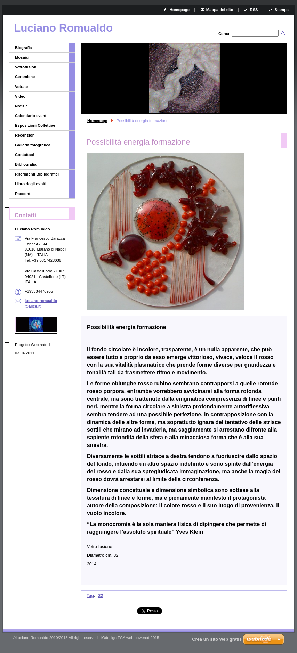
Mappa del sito (219, 10)
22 (100, 595)
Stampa (282, 10)
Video (20, 96)
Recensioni (25, 135)
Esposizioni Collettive (35, 125)
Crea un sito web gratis (217, 639)
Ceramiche (25, 77)
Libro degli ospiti (30, 184)
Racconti (23, 193)
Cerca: (224, 34)
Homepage (97, 121)
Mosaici (22, 57)
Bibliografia (26, 164)
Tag (90, 595)
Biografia (23, 48)
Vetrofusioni (26, 67)
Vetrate (21, 86)
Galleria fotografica (32, 145)
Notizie (21, 106)
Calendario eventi (31, 116)
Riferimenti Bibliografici (37, 174)
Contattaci (24, 155)
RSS (254, 10)
